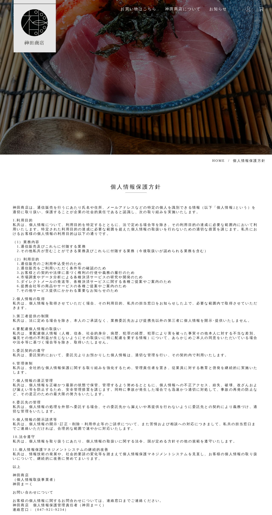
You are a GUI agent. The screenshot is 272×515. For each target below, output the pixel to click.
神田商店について (183, 9)
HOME (218, 160)
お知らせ (218, 9)
